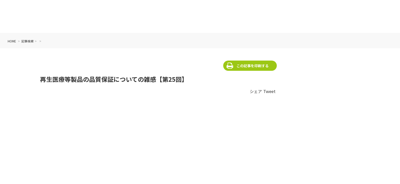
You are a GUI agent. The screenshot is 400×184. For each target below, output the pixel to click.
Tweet (269, 91)
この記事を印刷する (252, 65)
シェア (256, 91)
